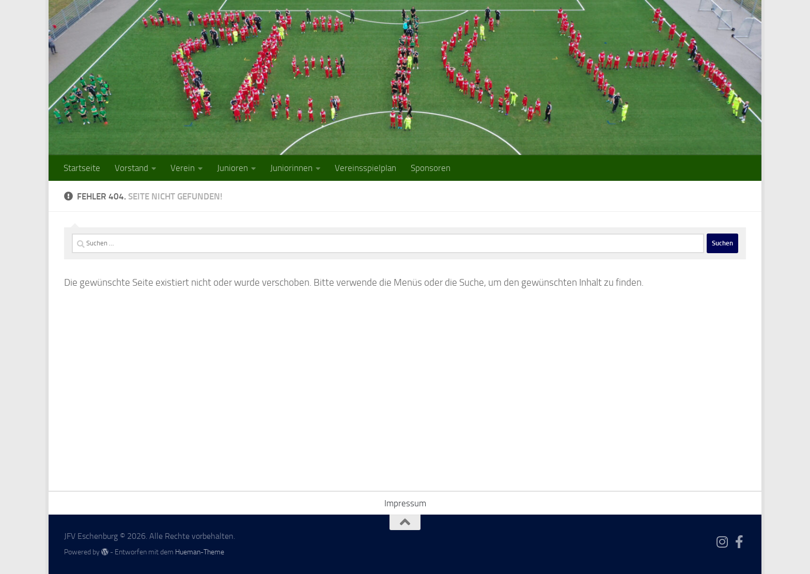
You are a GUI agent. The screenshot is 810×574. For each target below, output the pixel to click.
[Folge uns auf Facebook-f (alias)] (739, 541)
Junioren (232, 168)
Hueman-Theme (199, 552)
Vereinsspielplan (365, 168)
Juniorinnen (291, 168)
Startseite (82, 168)
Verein (182, 168)
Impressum (405, 503)
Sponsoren (430, 168)
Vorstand (131, 168)
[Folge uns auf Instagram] (722, 541)
